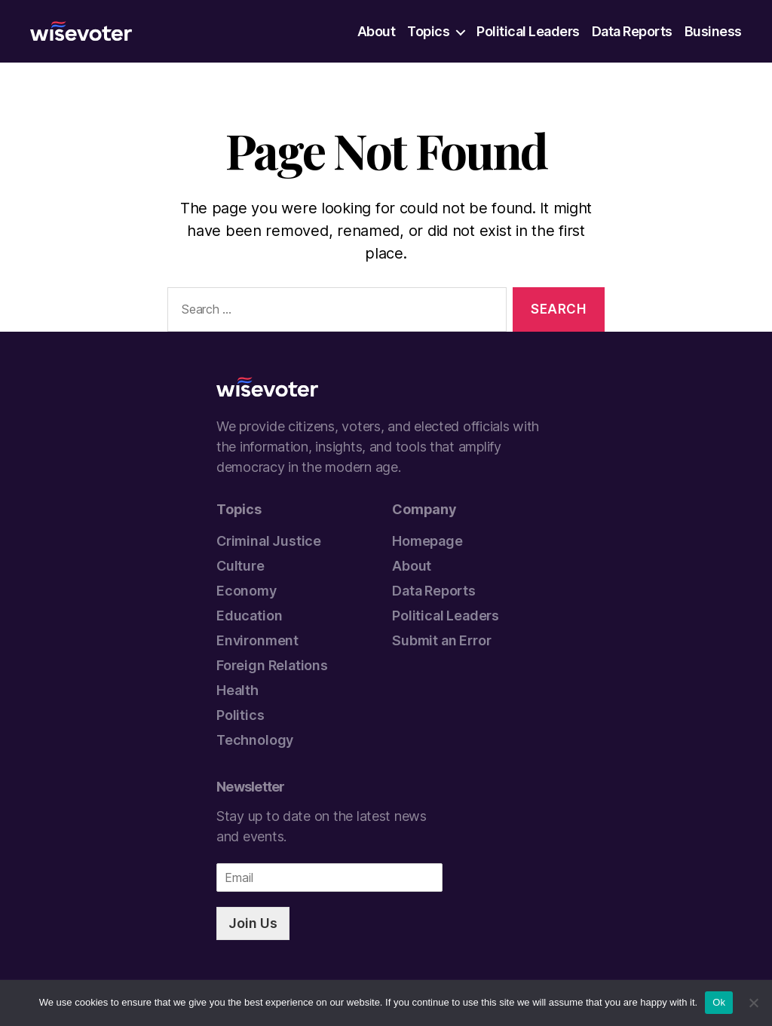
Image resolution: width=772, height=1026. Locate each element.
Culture (240, 566)
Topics (428, 31)
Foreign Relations (272, 665)
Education (249, 615)
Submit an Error (441, 640)
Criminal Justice (268, 541)
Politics (240, 715)
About (376, 31)
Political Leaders (528, 31)
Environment (257, 640)
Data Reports (632, 31)
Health (237, 690)
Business (713, 31)
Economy (246, 591)
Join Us (252, 923)
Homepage (427, 541)
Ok (718, 1002)
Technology (254, 740)
